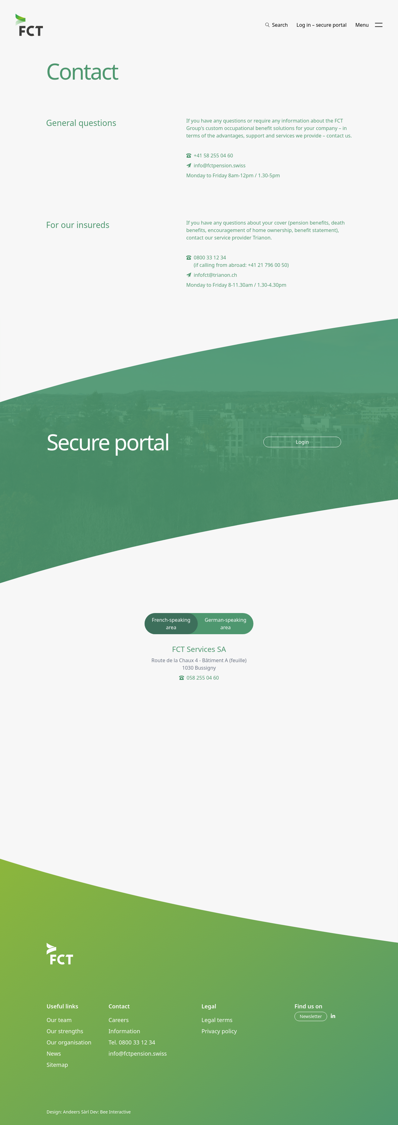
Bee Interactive (115, 1112)
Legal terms (217, 1020)
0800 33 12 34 (210, 257)
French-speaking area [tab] (171, 623)
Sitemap (57, 1064)
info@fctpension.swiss (138, 1053)
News (54, 1053)
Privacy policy (219, 1031)
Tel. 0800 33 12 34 (132, 1042)
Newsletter (311, 1016)
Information (124, 1031)
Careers (119, 1020)
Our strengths (65, 1031)
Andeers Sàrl (76, 1112)
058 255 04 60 (203, 677)
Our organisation (69, 1042)
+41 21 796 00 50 (267, 265)
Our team (59, 1020)
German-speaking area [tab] (225, 623)
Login (302, 442)
